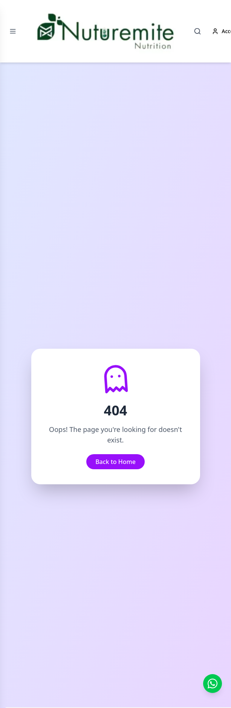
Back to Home (115, 462)
